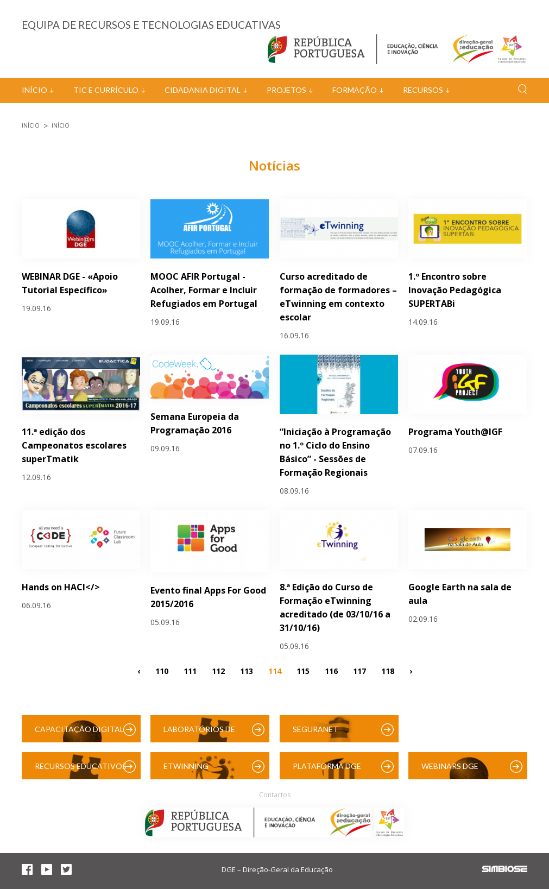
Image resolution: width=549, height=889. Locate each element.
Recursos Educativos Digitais (81, 770)
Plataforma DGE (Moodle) (327, 770)
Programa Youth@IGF (455, 432)
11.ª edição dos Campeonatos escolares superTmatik (74, 445)
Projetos (286, 89)
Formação (354, 89)
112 (218, 671)
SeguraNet (315, 729)
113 (246, 671)
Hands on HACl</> (61, 587)
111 (190, 671)
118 (387, 671)
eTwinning (186, 766)
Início (34, 89)
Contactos (275, 794)
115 (303, 671)
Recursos (423, 89)
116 (331, 671)
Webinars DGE (449, 766)
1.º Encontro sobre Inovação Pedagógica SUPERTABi (454, 290)
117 (359, 671)
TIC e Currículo (105, 89)
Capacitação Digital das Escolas (79, 733)
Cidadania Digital (203, 89)
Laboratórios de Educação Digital (201, 733)
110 (161, 671)
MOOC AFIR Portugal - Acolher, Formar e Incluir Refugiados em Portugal (203, 290)
